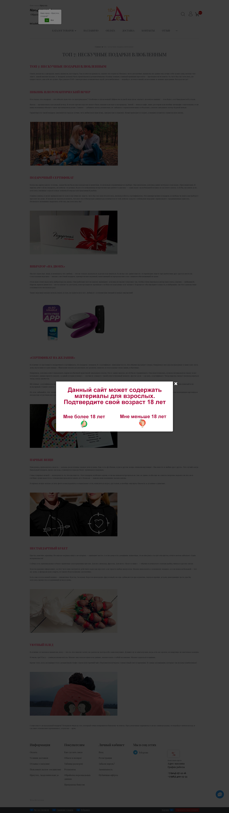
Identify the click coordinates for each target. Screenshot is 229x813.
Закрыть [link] (176, 383)
